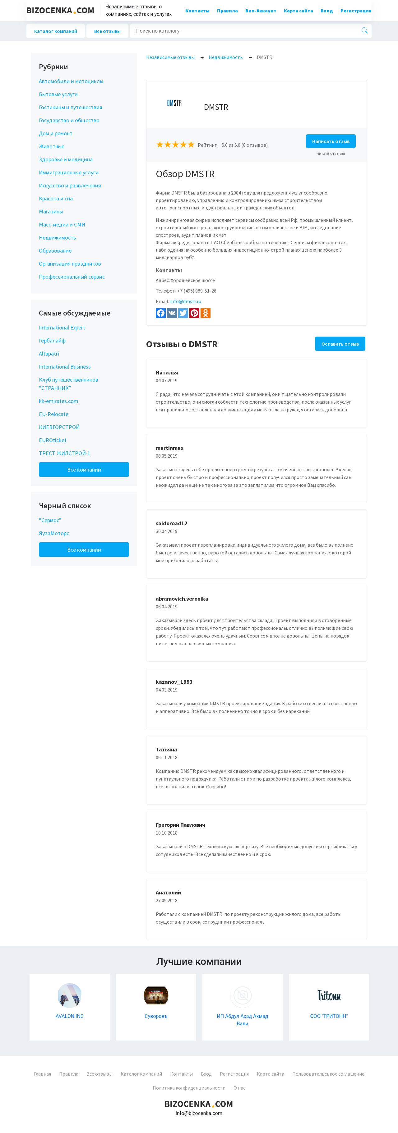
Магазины (51, 211)
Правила (227, 10)
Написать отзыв (330, 141)
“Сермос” (50, 520)
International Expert (62, 327)
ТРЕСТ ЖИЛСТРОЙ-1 (64, 453)
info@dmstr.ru (185, 301)
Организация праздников (70, 263)
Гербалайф (52, 340)
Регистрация (356, 10)
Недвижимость (57, 237)
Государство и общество (69, 120)
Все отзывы (107, 31)
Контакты (197, 10)
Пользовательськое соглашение (328, 1074)
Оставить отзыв (340, 344)
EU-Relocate (53, 414)
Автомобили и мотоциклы (71, 81)
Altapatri (49, 353)
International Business (65, 366)
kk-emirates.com (58, 401)
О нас (239, 1088)
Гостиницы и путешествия (70, 107)
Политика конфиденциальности (189, 1088)
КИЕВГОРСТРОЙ (59, 427)
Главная (42, 1074)
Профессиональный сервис (72, 276)
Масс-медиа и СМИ (62, 224)
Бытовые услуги (58, 94)
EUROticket (53, 440)
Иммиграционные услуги (69, 172)
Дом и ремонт (55, 133)
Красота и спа (56, 198)
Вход (327, 10)
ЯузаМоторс (54, 533)
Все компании (84, 469)
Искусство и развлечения (70, 185)
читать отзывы (331, 153)
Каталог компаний (55, 31)
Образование (55, 250)
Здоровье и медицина (66, 159)
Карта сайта (298, 10)
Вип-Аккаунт (260, 10)
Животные (51, 146)
